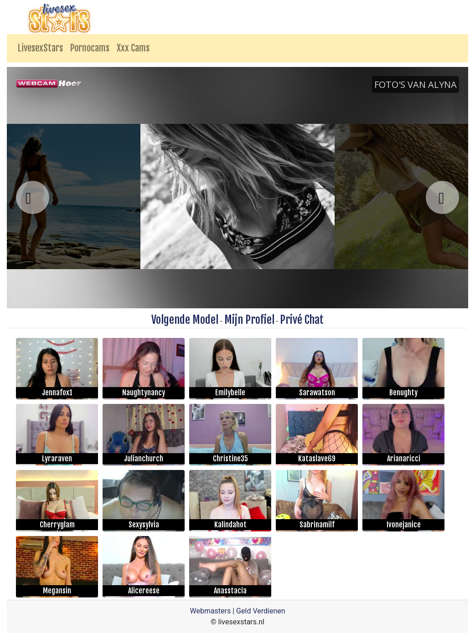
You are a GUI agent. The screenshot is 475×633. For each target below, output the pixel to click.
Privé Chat (302, 320)
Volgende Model (184, 320)
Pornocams (89, 48)
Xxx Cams (133, 48)
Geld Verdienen (260, 611)
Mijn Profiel (249, 320)
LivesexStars (40, 48)
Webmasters (210, 611)
